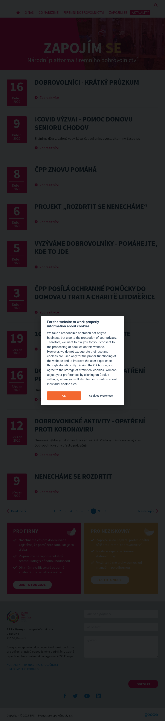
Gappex (151, 715)
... (111, 511)
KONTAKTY (82, 20)
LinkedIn (98, 696)
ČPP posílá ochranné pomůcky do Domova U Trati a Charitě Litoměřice (95, 292)
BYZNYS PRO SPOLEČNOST (41, 665)
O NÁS (29, 12)
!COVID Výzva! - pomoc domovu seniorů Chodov (84, 123)
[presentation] (117, 671)
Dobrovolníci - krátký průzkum (87, 82)
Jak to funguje (32, 584)
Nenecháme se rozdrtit (73, 476)
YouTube (87, 696)
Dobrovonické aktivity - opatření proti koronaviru (90, 425)
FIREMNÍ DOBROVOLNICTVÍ (83, 12)
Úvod (18, 12)
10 (105, 511)
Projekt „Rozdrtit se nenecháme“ (91, 206)
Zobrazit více (49, 97)
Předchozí (18, 511)
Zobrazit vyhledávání (155, 5)
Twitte (75, 696)
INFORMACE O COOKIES (24, 669)
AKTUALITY (140, 12)
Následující (146, 511)
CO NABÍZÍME (49, 12)
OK (64, 395)
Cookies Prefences (101, 395)
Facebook (65, 696)
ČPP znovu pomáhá (65, 169)
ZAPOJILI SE (118, 12)
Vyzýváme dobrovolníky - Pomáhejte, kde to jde (96, 247)
